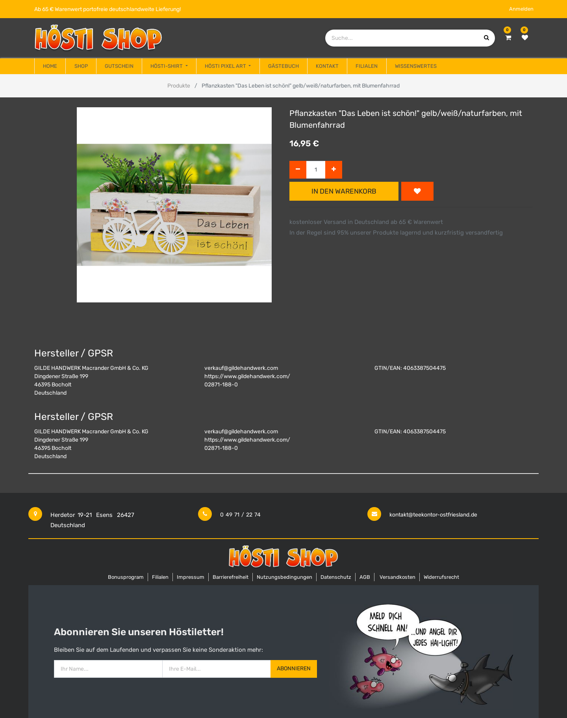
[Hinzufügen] (333, 170)
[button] (417, 191)
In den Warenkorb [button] (343, 191)
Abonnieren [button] (294, 668)
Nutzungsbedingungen (284, 577)
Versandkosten (397, 577)
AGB (364, 577)
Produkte (178, 85)
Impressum (190, 577)
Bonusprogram (126, 577)
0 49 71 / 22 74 (240, 514)
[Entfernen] (297, 170)
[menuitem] (50, 66)
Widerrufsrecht (441, 577)
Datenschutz (336, 577)
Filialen (160, 577)
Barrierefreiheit (230, 577)
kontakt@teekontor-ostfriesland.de (433, 514)
